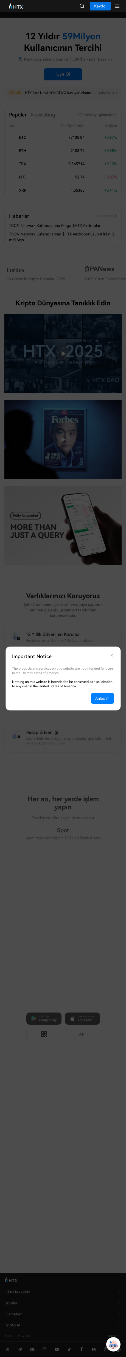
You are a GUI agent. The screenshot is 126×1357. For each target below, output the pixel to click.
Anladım (102, 698)
